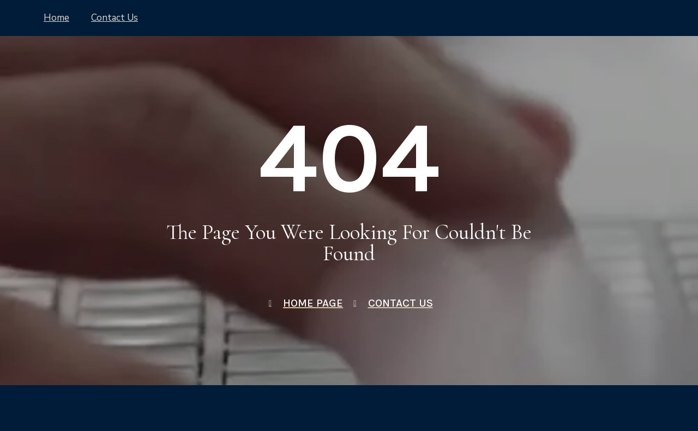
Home (56, 17)
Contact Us (114, 17)
